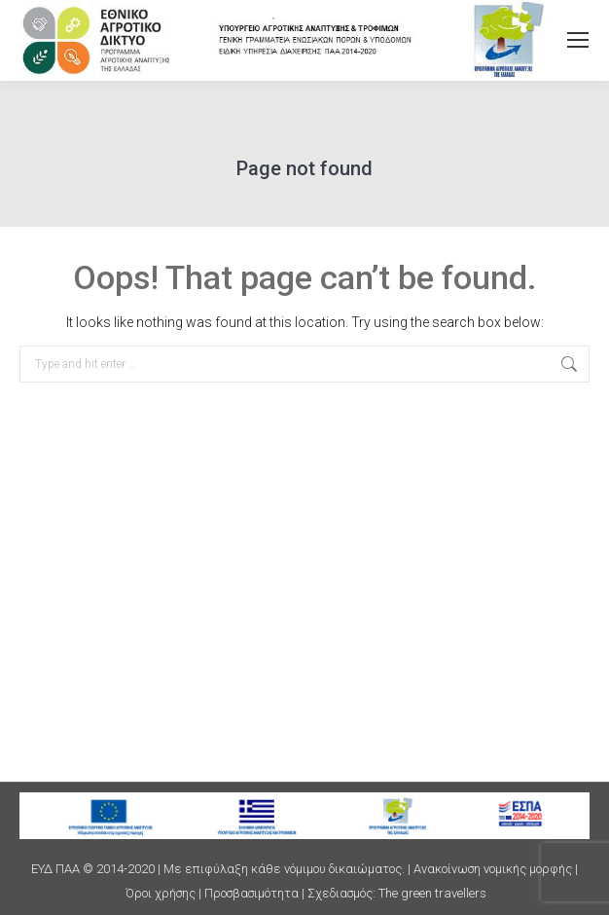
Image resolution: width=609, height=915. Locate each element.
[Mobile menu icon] (578, 40)
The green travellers (432, 893)
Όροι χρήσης (160, 893)
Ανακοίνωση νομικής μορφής (492, 868)
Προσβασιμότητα (251, 893)
